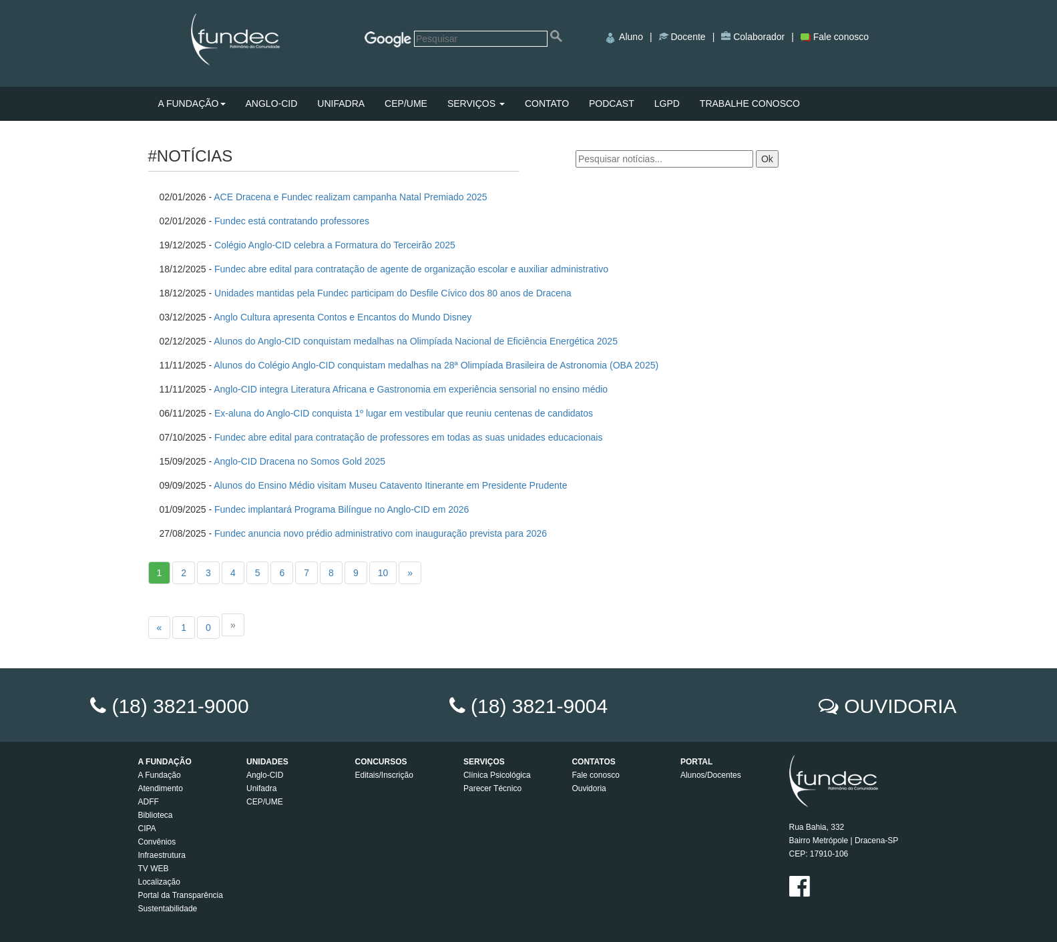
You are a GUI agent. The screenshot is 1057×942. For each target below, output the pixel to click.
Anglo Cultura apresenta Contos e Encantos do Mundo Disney (342, 317)
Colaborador (757, 36)
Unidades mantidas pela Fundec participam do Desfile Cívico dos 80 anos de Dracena (393, 293)
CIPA (147, 828)
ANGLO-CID (272, 103)
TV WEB (153, 868)
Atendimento (160, 788)
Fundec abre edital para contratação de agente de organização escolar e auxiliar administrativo (411, 269)
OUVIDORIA (900, 706)
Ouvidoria (589, 788)
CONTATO (547, 103)
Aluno (623, 36)
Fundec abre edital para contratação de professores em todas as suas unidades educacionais (408, 437)
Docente (687, 36)
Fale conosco (835, 36)
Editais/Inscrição (384, 775)
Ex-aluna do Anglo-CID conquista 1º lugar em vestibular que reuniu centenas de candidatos (403, 413)
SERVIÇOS (476, 103)
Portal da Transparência (180, 895)
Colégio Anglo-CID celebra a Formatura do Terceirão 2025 (334, 245)
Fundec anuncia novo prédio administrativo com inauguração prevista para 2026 (380, 533)
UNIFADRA (341, 103)
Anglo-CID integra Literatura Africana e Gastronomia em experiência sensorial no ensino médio (411, 389)
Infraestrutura (162, 855)
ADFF (148, 801)
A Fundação (159, 775)
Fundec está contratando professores (291, 221)
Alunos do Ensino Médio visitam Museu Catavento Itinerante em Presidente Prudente (390, 485)
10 (383, 572)
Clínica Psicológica (497, 775)
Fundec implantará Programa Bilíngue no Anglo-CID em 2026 (341, 509)
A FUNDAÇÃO (192, 103)
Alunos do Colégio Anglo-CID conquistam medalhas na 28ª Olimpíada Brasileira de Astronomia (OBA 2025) (437, 365)
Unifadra (261, 788)
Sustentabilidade (168, 908)
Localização (159, 882)
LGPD (667, 103)
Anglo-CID (264, 775)
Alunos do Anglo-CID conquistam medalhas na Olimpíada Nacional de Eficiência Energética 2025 (416, 341)
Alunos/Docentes (710, 775)
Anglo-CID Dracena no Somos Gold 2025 (299, 461)
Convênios (157, 842)
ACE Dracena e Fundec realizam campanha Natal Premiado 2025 (350, 197)
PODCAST (611, 103)
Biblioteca (155, 815)
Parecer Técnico (492, 788)
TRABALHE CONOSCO (750, 103)
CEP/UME (406, 103)
